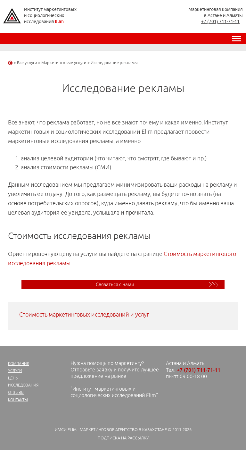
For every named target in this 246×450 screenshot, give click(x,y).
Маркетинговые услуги (63, 62)
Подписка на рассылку (123, 438)
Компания (18, 363)
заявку (104, 370)
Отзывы (16, 392)
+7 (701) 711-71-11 (220, 21)
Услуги (15, 371)
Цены (13, 378)
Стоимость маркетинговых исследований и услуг (84, 314)
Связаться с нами (115, 285)
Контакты (18, 400)
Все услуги (27, 62)
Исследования (23, 385)
